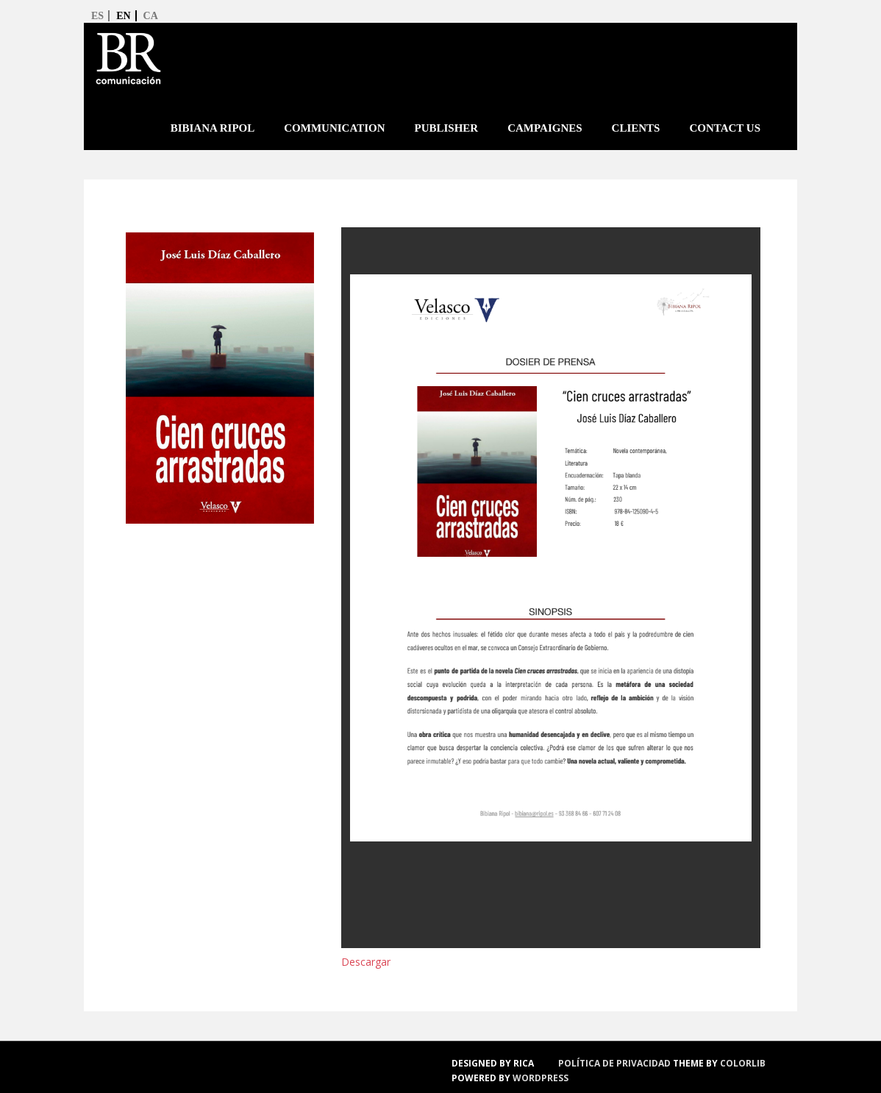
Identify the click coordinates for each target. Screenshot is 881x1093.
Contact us (724, 128)
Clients (636, 128)
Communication (334, 128)
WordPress (540, 1078)
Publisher (446, 128)
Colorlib (743, 1063)
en (123, 15)
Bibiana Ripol (213, 128)
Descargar (365, 962)
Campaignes (544, 128)
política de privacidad (614, 1063)
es (97, 15)
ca (150, 15)
